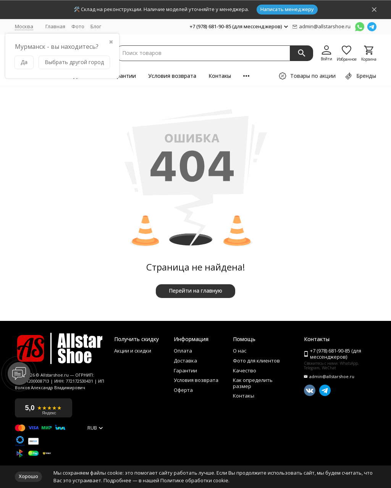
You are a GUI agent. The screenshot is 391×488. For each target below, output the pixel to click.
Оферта (183, 390)
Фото (77, 26)
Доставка (185, 361)
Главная (55, 26)
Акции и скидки (132, 351)
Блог (95, 26)
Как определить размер (253, 383)
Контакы (219, 75)
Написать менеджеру (287, 9)
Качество (244, 371)
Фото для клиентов (256, 361)
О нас (239, 351)
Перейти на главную (195, 290)
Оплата (183, 351)
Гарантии (123, 75)
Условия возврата (172, 75)
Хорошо (28, 476)
